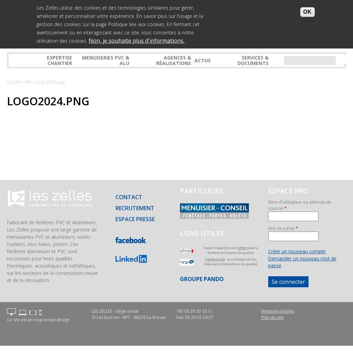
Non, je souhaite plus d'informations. (136, 40)
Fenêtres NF (215, 259)
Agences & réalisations (173, 60)
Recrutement (134, 208)
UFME (242, 248)
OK (307, 11)
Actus (202, 60)
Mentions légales (277, 311)
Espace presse (135, 219)
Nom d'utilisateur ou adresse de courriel (299, 205)
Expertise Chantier (59, 60)
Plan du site (272, 317)
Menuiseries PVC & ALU (105, 60)
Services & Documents (253, 60)
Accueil (14, 82)
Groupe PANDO (202, 279)
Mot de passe (283, 228)
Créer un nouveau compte (297, 251)
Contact (128, 197)
